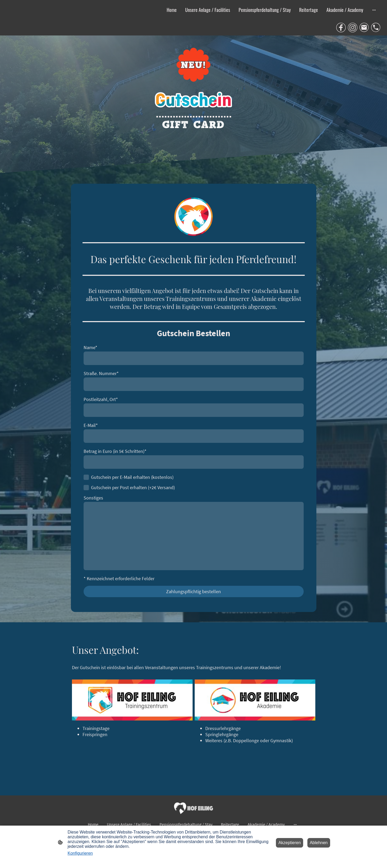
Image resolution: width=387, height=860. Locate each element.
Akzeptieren (289, 842)
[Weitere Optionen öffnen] (374, 9)
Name (90, 347)
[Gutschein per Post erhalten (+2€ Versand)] (86, 487)
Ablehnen (319, 842)
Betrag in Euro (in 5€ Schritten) (115, 451)
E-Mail (91, 425)
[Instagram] (352, 27)
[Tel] (376, 27)
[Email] (364, 27)
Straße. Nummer (101, 373)
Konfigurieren (80, 853)
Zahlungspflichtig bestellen (193, 591)
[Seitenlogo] (193, 808)
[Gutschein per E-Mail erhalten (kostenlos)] (86, 477)
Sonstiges (93, 498)
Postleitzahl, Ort (101, 399)
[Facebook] (341, 27)
